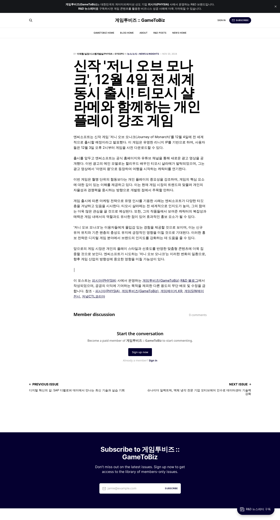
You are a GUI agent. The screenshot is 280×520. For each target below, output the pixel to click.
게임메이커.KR (171, 291)
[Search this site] (30, 20)
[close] (276, 6)
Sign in (221, 20)
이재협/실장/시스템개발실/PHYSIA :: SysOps (100, 53)
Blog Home (127, 32)
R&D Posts (159, 32)
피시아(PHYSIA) (104, 280)
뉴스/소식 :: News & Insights (143, 53)
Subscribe (240, 20)
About (143, 32)
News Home (179, 32)
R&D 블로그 (189, 280)
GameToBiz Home (104, 32)
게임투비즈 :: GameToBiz (140, 20)
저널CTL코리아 (93, 296)
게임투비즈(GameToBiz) (161, 280)
